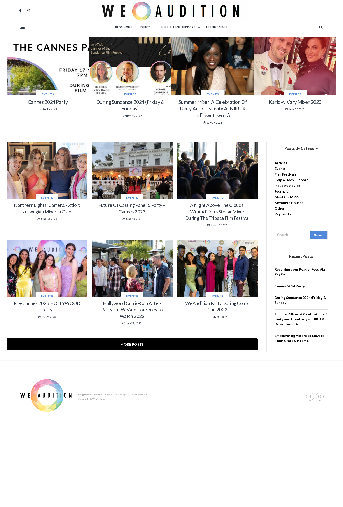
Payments (283, 239)
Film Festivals (285, 199)
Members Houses (289, 228)
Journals (281, 216)
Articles (281, 188)
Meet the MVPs (287, 222)
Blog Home (123, 27)
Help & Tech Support (178, 27)
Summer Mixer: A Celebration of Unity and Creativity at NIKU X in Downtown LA (301, 344)
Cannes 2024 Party (290, 311)
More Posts (132, 429)
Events (145, 27)
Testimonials (217, 27)
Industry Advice (287, 211)
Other (280, 234)
